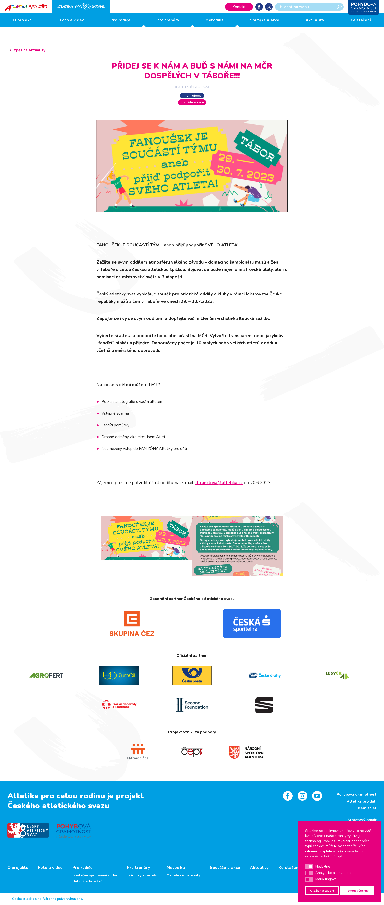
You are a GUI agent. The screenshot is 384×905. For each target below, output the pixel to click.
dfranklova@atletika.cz (219, 483)
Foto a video (72, 20)
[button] (309, 866)
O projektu (23, 20)
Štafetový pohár (362, 820)
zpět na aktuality (29, 50)
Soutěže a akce (264, 20)
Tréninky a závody (142, 875)
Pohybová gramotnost (357, 794)
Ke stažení (360, 20)
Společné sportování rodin (94, 875)
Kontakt (239, 6)
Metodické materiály (183, 875)
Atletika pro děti (362, 801)
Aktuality (315, 20)
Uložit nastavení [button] (322, 890)
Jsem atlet (367, 808)
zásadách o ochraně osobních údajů (334, 854)
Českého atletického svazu (58, 805)
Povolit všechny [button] (357, 890)
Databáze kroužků (87, 881)
